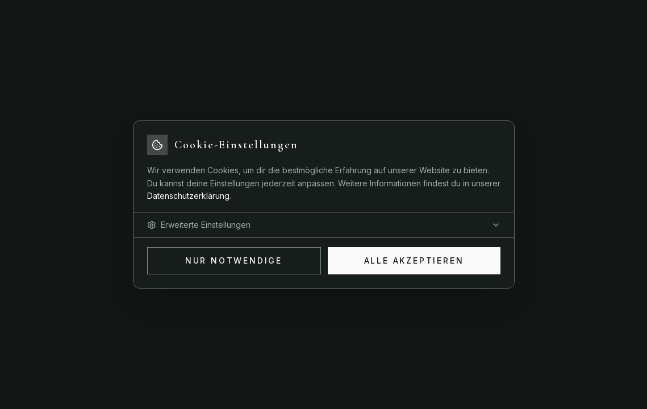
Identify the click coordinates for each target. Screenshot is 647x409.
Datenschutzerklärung (188, 196)
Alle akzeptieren (414, 260)
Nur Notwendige (233, 260)
